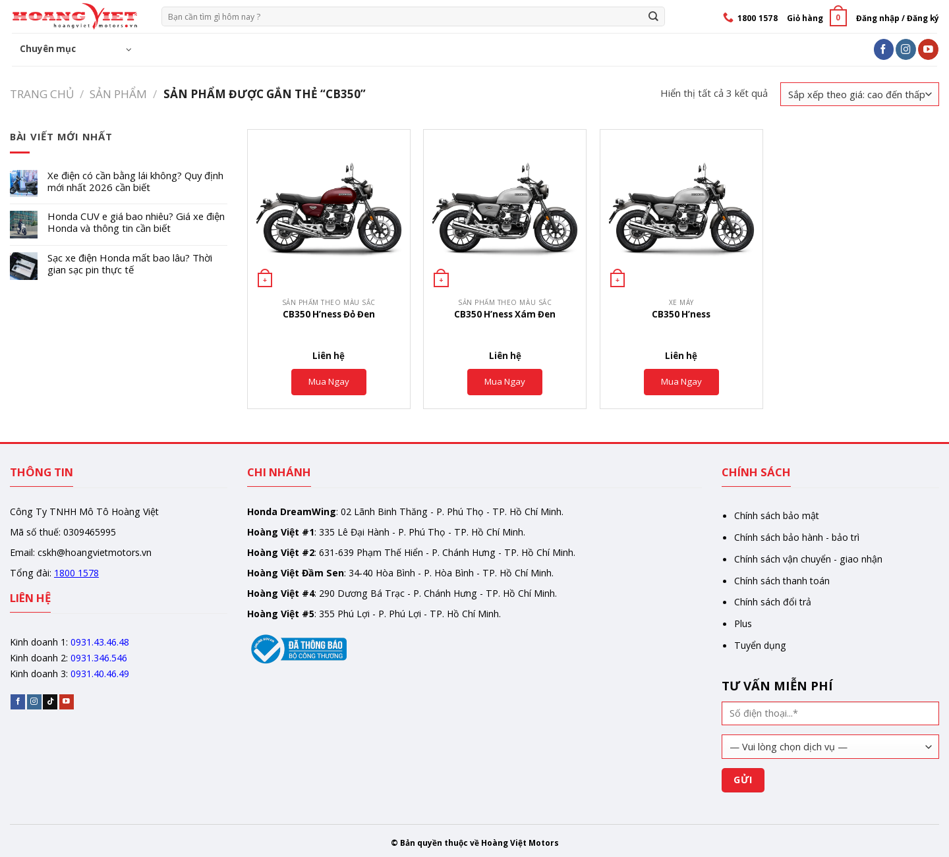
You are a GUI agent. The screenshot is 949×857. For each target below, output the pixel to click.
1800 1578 (76, 573)
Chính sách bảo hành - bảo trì (796, 537)
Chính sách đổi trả (772, 601)
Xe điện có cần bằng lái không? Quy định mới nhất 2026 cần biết (135, 182)
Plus (743, 623)
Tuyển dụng (760, 645)
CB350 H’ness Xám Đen (505, 314)
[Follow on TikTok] (50, 701)
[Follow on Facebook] (884, 49)
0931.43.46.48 (100, 642)
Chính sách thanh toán (782, 580)
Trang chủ (42, 93)
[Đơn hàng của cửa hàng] (859, 94)
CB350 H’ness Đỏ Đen (329, 314)
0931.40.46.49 (100, 673)
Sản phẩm (118, 93)
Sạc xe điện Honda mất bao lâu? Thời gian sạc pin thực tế (129, 264)
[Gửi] (653, 16)
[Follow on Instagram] (906, 49)
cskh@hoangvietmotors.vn (95, 552)
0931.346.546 (99, 657)
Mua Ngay (328, 381)
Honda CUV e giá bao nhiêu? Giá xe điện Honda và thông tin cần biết (136, 223)
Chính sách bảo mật (776, 515)
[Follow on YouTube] (928, 49)
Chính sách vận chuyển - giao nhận (808, 559)
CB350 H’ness (681, 314)
